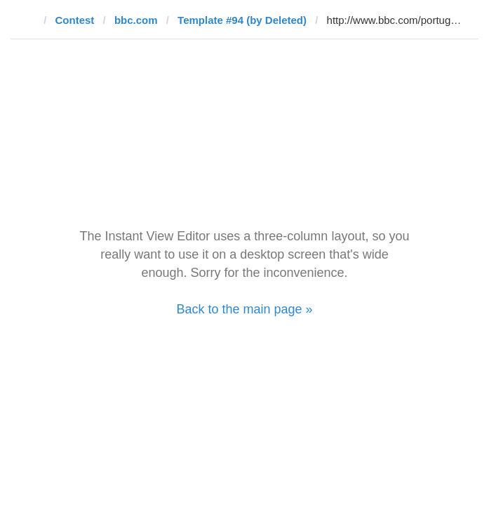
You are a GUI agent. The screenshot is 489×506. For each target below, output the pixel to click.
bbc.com (136, 20)
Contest (75, 20)
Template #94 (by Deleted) (242, 20)
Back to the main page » (244, 309)
